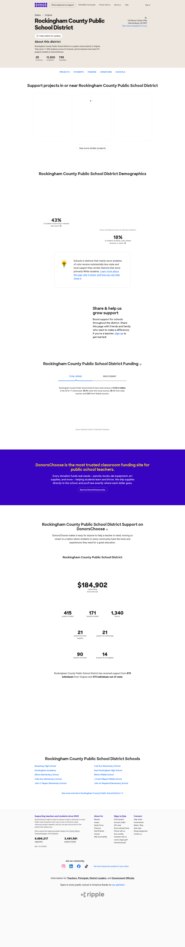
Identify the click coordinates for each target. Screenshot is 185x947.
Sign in (147, 5)
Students (79, 72)
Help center (138, 819)
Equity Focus (98, 825)
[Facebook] (78, 866)
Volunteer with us (120, 837)
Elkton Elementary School (47, 774)
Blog (141, 825)
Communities (139, 822)
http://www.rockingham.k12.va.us (134, 26)
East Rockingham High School (108, 770)
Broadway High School (45, 766)
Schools (120, 72)
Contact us (138, 834)
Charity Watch (74, 831)
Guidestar (54, 834)
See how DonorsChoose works (92, 490)
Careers (97, 834)
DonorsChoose (41, 5)
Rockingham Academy (45, 770)
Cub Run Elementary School (107, 766)
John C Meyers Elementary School (50, 783)
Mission (97, 819)
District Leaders (98, 878)
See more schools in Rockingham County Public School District (92, 793)
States (38, 15)
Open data (137, 828)
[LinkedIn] (71, 866)
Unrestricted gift (120, 843)
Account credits (120, 822)
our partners (118, 884)
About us (117, 5)
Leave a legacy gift (121, 840)
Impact (96, 822)
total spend (75, 376)
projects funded (77, 840)
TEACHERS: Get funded (86, 5)
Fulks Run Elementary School (48, 779)
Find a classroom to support (63, 5)
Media (136, 825)
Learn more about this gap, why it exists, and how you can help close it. (97, 275)
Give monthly (119, 834)
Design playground (140, 831)
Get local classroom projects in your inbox (111, 866)
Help (126, 5)
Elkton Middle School (104, 774)
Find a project (119, 819)
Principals (83, 878)
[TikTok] (86, 866)
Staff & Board (99, 831)
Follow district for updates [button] (48, 36)
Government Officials (123, 878)
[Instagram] (63, 866)
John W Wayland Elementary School (111, 783)
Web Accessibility (100, 837)
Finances (97, 828)
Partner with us (104, 5)
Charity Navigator (41, 834)
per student (109, 376)
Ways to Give (120, 816)
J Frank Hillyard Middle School (108, 779)
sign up (119, 333)
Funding (92, 72)
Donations (106, 72)
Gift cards (117, 825)
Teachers (72, 878)
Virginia (48, 15)
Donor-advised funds (121, 828)
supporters (48, 840)
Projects (65, 72)
